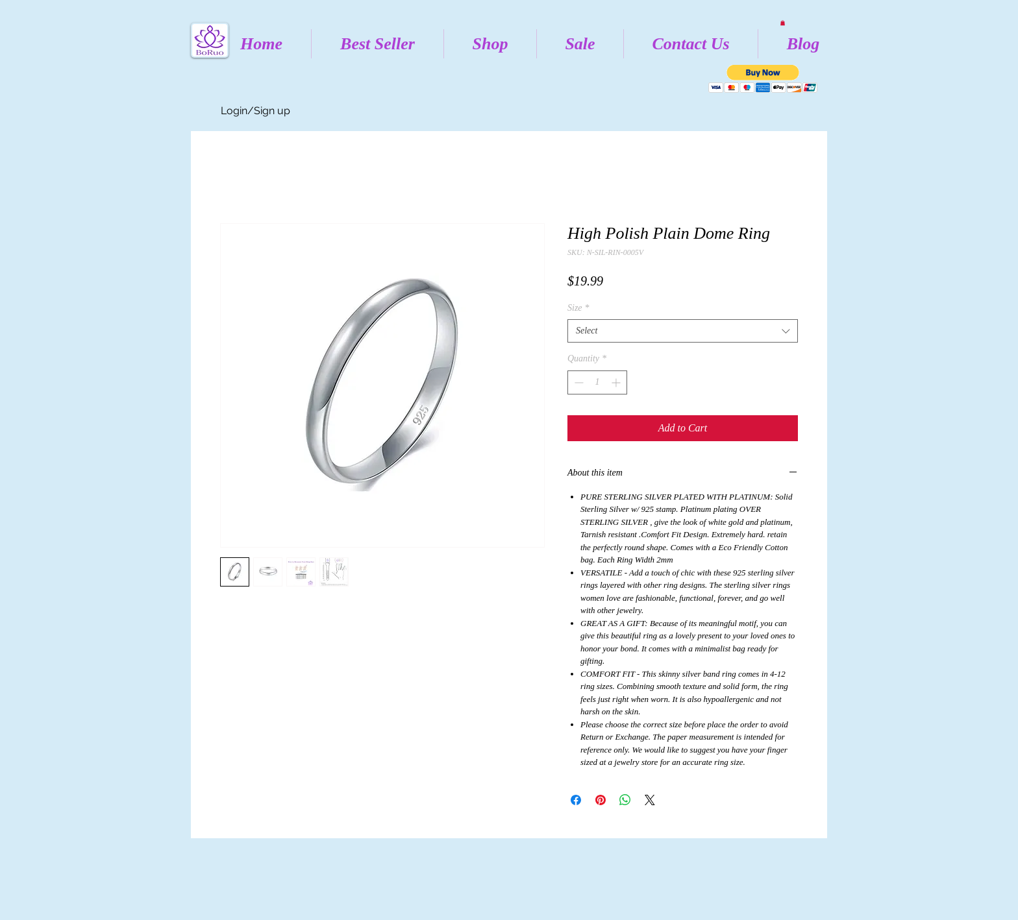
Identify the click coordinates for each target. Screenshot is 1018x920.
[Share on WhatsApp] (625, 800)
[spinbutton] (597, 382)
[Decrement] (577, 382)
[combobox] (682, 331)
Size (578, 308)
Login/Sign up (255, 110)
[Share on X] (650, 800)
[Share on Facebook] (576, 800)
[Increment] (617, 382)
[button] (782, 22)
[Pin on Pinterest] (600, 800)
